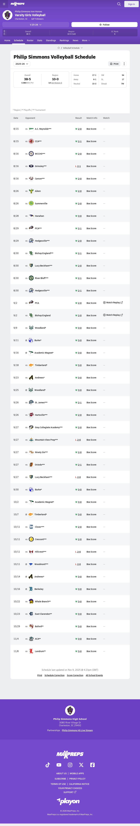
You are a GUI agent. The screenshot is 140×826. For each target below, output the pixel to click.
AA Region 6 (56, 82)
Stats (39, 40)
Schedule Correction (54, 675)
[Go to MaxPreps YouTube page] (58, 765)
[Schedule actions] (124, 63)
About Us (61, 773)
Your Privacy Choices (70, 788)
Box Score (91, 128)
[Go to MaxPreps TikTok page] (47, 765)
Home (7, 40)
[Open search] (119, 4)
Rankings (64, 40)
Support (70, 792)
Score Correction (75, 675)
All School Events (94, 675)
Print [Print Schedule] (114, 63)
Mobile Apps (77, 773)
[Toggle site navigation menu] (4, 4)
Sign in (131, 4)
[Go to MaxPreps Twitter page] (81, 765)
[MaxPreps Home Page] (58, 47)
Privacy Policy (77, 778)
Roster (30, 40)
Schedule (18, 40)
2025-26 (22, 63)
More (85, 40)
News (75, 40)
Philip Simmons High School (70, 713)
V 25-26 (35, 24)
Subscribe (60, 778)
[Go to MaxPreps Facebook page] (92, 765)
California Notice (79, 784)
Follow (104, 24)
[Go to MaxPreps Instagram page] (70, 765)
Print (39, 675)
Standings (51, 40)
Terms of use (58, 784)
